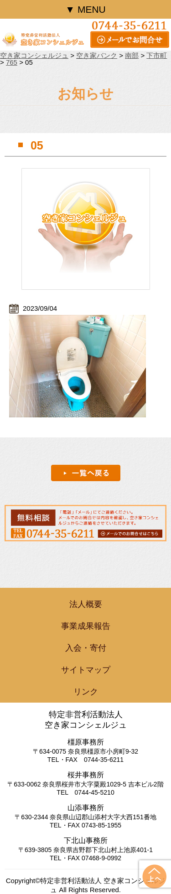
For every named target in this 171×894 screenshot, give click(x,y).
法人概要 (85, 604)
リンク (85, 691)
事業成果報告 (85, 626)
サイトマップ (85, 669)
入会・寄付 (85, 648)
